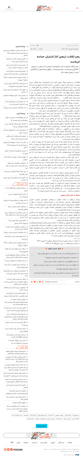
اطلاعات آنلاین (44, 8)
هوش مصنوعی (59, 415)
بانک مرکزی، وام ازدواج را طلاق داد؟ (66, 269)
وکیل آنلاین (68, 415)
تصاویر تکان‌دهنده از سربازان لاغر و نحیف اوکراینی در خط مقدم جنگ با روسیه (16, 72)
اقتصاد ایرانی (75, 419)
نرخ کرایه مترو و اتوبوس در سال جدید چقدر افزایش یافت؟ (16, 266)
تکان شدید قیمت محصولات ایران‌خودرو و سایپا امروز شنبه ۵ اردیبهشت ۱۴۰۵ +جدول (15, 52)
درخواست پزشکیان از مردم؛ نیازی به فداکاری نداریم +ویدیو (16, 228)
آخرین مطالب (20, 184)
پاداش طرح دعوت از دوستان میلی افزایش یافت (17, 398)
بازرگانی (22, 347)
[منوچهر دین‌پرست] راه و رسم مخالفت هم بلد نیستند (16, 288)
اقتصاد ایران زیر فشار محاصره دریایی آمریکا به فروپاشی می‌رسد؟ (16, 125)
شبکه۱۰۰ (70, 442)
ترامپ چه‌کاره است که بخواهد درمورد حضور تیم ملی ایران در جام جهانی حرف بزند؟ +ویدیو (16, 215)
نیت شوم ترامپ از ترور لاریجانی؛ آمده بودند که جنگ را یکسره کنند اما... (16, 102)
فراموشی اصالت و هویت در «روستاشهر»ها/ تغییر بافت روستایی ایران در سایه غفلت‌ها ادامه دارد (16, 301)
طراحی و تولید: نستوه (71, 455)
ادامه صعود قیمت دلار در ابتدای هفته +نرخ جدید (16, 237)
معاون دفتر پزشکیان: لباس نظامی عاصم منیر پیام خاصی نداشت (17, 137)
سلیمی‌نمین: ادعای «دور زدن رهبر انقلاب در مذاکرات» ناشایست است (17, 66)
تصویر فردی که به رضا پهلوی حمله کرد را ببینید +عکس (15, 131)
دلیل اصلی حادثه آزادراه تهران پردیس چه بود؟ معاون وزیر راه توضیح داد (16, 84)
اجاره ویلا (51, 415)
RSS (12, 442)
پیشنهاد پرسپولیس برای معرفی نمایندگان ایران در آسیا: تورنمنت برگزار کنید (17, 165)
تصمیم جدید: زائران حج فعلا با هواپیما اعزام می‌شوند (15, 96)
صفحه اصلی (75, 45)
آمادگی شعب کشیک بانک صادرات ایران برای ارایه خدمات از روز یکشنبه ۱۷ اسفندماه (15, 374)
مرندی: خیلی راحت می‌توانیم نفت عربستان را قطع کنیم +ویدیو (17, 336)
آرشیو (18, 442)
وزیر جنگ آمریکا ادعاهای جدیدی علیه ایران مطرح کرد (16, 172)
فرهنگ (69, 45)
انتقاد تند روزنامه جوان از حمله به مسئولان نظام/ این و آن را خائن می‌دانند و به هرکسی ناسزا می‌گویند (16, 281)
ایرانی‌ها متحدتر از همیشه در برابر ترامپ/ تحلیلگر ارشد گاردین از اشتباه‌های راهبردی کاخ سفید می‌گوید (16, 316)
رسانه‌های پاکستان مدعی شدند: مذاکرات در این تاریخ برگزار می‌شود (57, 253)
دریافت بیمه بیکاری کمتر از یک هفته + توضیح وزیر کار (16, 250)
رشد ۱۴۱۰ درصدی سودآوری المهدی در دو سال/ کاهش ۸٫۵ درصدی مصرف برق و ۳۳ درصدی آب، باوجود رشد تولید (16, 367)
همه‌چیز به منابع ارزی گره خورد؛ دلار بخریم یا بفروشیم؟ (60, 257)
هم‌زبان (53, 442)
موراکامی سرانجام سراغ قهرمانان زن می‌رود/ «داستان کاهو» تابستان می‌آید (17, 256)
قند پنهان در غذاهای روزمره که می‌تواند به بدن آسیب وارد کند (15, 201)
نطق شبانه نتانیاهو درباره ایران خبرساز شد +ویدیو (15, 91)
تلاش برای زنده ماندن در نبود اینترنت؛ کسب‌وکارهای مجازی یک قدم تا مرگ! (16, 309)
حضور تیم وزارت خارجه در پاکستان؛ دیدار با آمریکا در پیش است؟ (17, 60)
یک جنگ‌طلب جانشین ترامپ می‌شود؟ (15, 108)
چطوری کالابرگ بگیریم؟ (19, 402)
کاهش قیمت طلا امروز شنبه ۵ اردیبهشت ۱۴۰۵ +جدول (18, 221)
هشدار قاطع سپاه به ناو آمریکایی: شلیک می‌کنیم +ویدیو (60, 261)
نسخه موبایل (41, 426)
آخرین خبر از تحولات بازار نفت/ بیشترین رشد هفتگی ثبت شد (18, 341)
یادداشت (34, 442)
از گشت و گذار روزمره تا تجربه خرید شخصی (17, 386)
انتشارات (25, 442)
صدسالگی (61, 442)
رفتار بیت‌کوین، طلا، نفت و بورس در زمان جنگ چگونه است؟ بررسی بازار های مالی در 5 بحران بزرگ (16, 359)
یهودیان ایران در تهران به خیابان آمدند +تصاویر (16, 158)
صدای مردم (44, 442)
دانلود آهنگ (33, 415)
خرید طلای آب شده (17, 415)
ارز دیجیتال (59, 419)
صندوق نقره (76, 415)
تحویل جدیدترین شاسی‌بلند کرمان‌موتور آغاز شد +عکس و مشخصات (17, 392)
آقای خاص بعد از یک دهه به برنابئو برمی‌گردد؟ (17, 323)
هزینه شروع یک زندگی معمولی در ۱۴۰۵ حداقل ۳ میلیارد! (16, 78)
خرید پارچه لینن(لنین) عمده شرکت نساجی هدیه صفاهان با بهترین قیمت (16, 380)
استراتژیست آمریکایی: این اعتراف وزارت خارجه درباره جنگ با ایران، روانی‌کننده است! (15, 273)
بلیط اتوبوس (30, 419)
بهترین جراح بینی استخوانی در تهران (45, 419)
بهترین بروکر (67, 419)
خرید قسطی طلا (42, 415)
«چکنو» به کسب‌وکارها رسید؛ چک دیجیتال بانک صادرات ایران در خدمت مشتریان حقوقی (17, 408)
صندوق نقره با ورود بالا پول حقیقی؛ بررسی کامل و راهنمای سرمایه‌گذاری (17, 352)
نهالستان (26, 415)
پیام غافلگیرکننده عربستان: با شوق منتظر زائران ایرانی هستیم (17, 118)
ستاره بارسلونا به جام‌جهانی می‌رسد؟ (15, 260)
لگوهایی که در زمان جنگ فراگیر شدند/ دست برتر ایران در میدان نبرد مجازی (55, 265)
